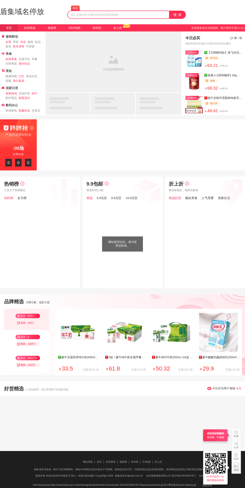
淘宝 (75, 8)
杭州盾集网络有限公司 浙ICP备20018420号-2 (171, 475)
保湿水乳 (31, 76)
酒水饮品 (24, 63)
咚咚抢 (97, 27)
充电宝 (36, 110)
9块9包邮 (74, 27)
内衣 (23, 42)
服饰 (30, 42)
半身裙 (30, 46)
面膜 (8, 80)
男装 (16, 42)
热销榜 (14, 184)
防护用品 (11, 98)
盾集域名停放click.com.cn (129, 475)
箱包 (8, 46)
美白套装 (18, 80)
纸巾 (34, 93)
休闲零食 (11, 59)
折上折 (118, 27)
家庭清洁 (24, 98)
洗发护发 (24, 93)
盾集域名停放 (22, 11)
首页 (9, 27)
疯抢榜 (52, 27)
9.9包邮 (98, 184)
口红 (21, 76)
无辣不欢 (24, 59)
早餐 (34, 59)
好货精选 (30, 27)
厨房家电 (11, 110)
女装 (8, 42)
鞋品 (38, 42)
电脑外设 (24, 110)
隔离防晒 (11, 76)
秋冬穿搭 (18, 46)
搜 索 (177, 15)
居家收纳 (11, 93)
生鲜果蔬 (11, 63)
